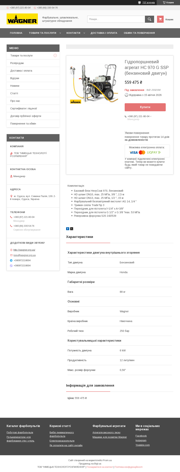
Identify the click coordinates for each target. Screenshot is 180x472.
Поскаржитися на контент (100, 467)
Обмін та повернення (139, 33)
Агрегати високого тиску (106, 432)
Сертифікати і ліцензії (23, 108)
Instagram (141, 440)
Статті (14, 93)
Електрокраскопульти (62, 440)
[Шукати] (149, 19)
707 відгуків (149, 2)
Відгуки (14, 78)
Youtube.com (143, 445)
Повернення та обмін (23, 123)
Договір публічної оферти (29, 42)
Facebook (141, 435)
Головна (16, 33)
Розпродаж (17, 63)
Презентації (63, 42)
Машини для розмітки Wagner (110, 437)
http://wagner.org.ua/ (24, 249)
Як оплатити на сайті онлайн (66, 445)
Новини (14, 85)
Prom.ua (107, 460)
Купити (145, 107)
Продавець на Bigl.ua (90, 463)
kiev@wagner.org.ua (25, 255)
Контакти (73, 33)
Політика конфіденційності (129, 467)
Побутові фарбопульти (20, 432)
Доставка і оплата (104, 33)
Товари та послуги (42, 33)
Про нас (15, 100)
